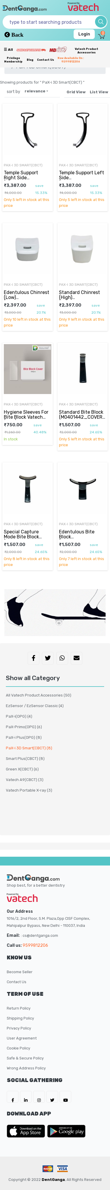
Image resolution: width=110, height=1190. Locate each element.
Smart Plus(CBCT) (25, 758)
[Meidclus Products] (58, 49)
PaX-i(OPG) (19, 716)
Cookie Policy (18, 1048)
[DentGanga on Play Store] (66, 1131)
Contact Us (45, 59)
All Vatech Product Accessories (38, 695)
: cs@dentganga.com (39, 935)
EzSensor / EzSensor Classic (35, 706)
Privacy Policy (19, 1028)
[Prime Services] (31, 49)
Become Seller (20, 972)
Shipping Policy (20, 1018)
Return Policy (19, 1008)
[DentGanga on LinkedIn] (26, 1097)
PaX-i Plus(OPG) (24, 737)
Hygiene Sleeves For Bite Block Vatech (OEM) (26, 417)
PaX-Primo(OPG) (24, 727)
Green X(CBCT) (22, 769)
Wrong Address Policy (26, 1068)
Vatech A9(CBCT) (24, 779)
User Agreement (22, 1038)
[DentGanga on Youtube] (65, 1097)
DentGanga (53, 1179)
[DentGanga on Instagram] (39, 1097)
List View (99, 92)
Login (84, 34)
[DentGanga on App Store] (27, 1131)
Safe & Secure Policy (25, 1058)
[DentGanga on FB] (12, 1097)
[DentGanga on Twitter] (52, 1097)
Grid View (76, 92)
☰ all (8, 50)
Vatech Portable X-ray (29, 790)
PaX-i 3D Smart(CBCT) (23, 165)
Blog (30, 59)
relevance (35, 91)
